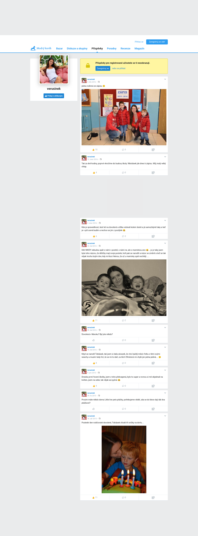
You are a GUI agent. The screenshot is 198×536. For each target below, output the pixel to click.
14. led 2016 (92, 350)
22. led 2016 (92, 246)
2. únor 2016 (92, 223)
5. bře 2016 (91, 82)
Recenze (125, 48)
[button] (99, 82)
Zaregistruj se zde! (157, 42)
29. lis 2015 (91, 396)
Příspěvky (97, 48)
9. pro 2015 (91, 373)
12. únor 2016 (92, 159)
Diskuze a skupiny (77, 48)
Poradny (111, 48)
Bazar (59, 48)
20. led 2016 (92, 330)
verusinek (91, 79)
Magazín (139, 48)
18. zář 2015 (92, 419)
